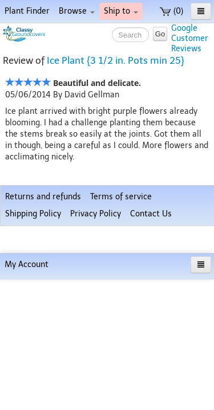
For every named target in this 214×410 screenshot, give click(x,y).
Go (160, 34)
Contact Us (151, 371)
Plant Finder (27, 11)
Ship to (121, 11)
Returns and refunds (43, 354)
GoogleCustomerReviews (189, 38)
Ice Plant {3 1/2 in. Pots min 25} (115, 60)
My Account (27, 395)
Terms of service (121, 354)
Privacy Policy (95, 371)
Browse (77, 11)
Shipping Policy (33, 371)
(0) (171, 11)
